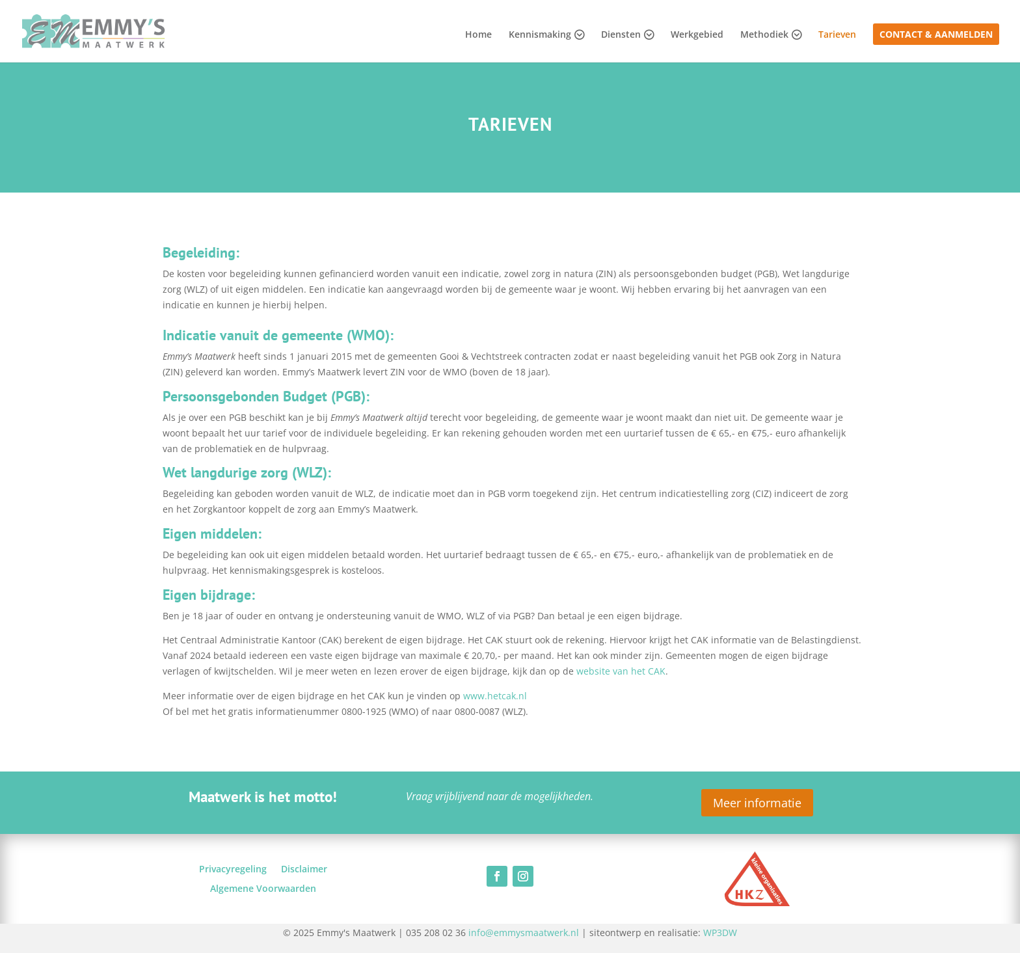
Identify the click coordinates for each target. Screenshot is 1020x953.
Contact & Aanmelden (936, 35)
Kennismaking (540, 35)
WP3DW (720, 932)
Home (478, 35)
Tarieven (837, 35)
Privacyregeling (233, 870)
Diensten (621, 35)
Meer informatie (757, 803)
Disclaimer (304, 870)
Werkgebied (697, 35)
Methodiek (764, 35)
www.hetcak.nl (495, 696)
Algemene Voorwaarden (263, 889)
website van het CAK (620, 671)
